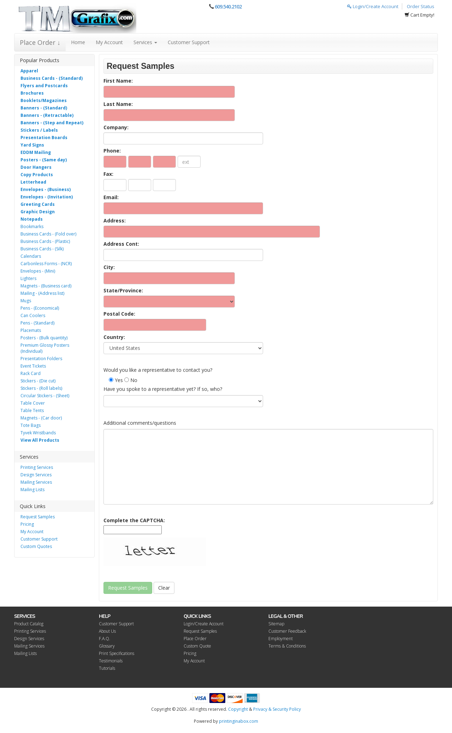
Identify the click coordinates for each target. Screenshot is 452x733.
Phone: (112, 150)
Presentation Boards (43, 138)
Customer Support (189, 42)
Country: (114, 337)
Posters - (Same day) (43, 160)
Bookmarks (31, 227)
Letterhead (33, 182)
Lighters (28, 278)
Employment (280, 639)
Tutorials (107, 668)
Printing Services (36, 467)
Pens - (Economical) (39, 308)
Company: (116, 127)
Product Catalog (28, 624)
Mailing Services (36, 482)
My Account (109, 42)
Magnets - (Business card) (45, 286)
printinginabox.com (238, 721)
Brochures (32, 93)
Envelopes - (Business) (45, 189)
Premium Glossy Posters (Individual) (44, 348)
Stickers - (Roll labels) (41, 388)
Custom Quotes (36, 546)
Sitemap (276, 624)
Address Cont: (121, 243)
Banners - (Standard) (43, 108)
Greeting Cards (37, 204)
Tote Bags (30, 425)
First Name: (118, 80)
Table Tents (32, 410)
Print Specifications (116, 653)
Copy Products (36, 175)
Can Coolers (32, 315)
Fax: (108, 174)
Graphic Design (37, 212)
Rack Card (30, 373)
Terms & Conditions (287, 646)
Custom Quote (197, 646)
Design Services (36, 475)
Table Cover (32, 403)
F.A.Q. (104, 639)
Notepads (31, 219)
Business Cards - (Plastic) (45, 241)
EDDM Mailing (35, 152)
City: (109, 267)
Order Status (420, 6)
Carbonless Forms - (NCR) (46, 264)
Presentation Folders (41, 359)
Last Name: (118, 104)
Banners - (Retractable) (46, 115)
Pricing (27, 524)
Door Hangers (36, 167)
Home (78, 42)
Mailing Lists (32, 490)
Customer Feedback (287, 631)
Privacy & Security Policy (277, 709)
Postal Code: (119, 313)
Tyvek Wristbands (38, 433)
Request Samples (37, 517)
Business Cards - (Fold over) (48, 234)
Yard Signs (32, 145)
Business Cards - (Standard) (51, 78)
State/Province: (123, 290)
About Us (107, 631)
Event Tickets (33, 366)
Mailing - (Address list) (42, 293)
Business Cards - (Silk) (42, 249)
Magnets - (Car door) (41, 418)
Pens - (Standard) (37, 323)
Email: (111, 197)
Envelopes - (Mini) (37, 271)
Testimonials (111, 661)
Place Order (195, 639)
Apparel (29, 71)
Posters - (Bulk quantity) (43, 338)
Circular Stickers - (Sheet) (44, 396)
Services (145, 42)
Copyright (238, 709)
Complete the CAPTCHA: (134, 520)
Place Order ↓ (40, 42)
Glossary (107, 646)
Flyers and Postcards (44, 86)
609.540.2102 (228, 6)
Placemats (30, 330)
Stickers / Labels (39, 130)
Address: (114, 220)
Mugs (25, 301)
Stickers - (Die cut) (37, 381)
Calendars (30, 256)
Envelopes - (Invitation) (46, 197)
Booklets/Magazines (43, 100)
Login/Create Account (372, 6)
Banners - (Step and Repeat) (51, 123)
